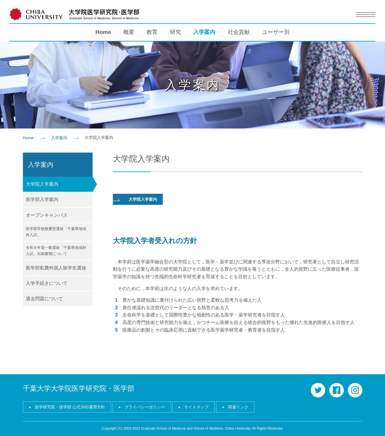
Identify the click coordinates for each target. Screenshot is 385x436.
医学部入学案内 (42, 199)
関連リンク (238, 407)
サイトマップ (196, 407)
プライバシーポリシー (144, 407)
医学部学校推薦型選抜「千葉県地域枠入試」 (56, 232)
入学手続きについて (47, 283)
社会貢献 (239, 32)
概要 (128, 32)
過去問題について (44, 298)
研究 (175, 32)
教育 (152, 32)
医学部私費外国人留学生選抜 (56, 267)
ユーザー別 (276, 32)
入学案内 (204, 32)
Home (103, 32)
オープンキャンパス (47, 215)
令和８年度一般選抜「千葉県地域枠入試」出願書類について (56, 250)
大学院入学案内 (143, 199)
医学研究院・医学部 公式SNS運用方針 (70, 407)
